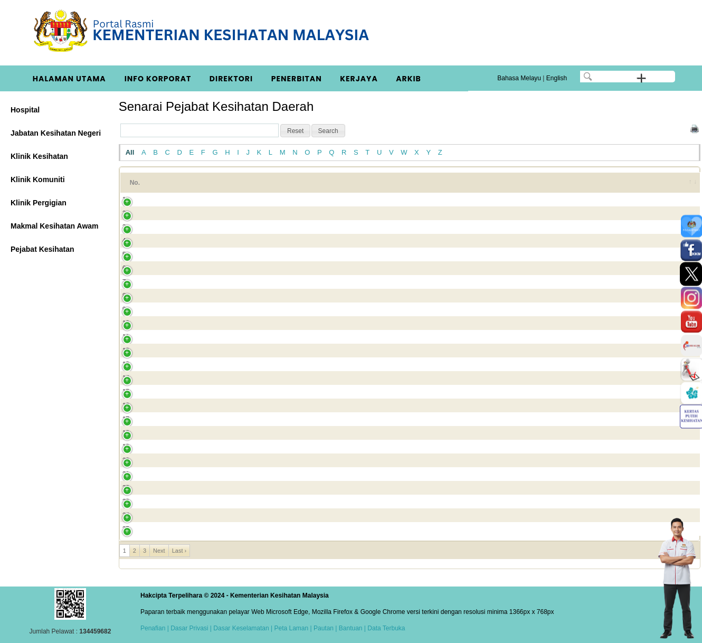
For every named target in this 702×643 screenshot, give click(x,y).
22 (125, 487)
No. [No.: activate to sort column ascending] (135, 182)
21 (125, 474)
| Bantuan (348, 628)
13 (125, 364)
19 (125, 446)
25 (125, 529)
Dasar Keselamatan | (242, 628)
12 (125, 350)
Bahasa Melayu (519, 78)
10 (125, 323)
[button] (295, 131)
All (130, 152)
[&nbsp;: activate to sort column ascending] (686, 183)
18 (125, 433)
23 (125, 501)
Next (159, 550)
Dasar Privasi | (190, 628)
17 (125, 419)
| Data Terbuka (384, 628)
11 (125, 337)
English (556, 78)
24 (125, 515)
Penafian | (154, 628)
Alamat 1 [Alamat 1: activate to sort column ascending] (312, 182)
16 (125, 405)
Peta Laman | (293, 628)
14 (125, 378)
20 (125, 460)
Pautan (324, 628)
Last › (179, 550)
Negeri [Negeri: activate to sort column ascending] (642, 182)
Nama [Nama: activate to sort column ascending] (174, 182)
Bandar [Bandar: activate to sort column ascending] (587, 182)
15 (125, 391)
